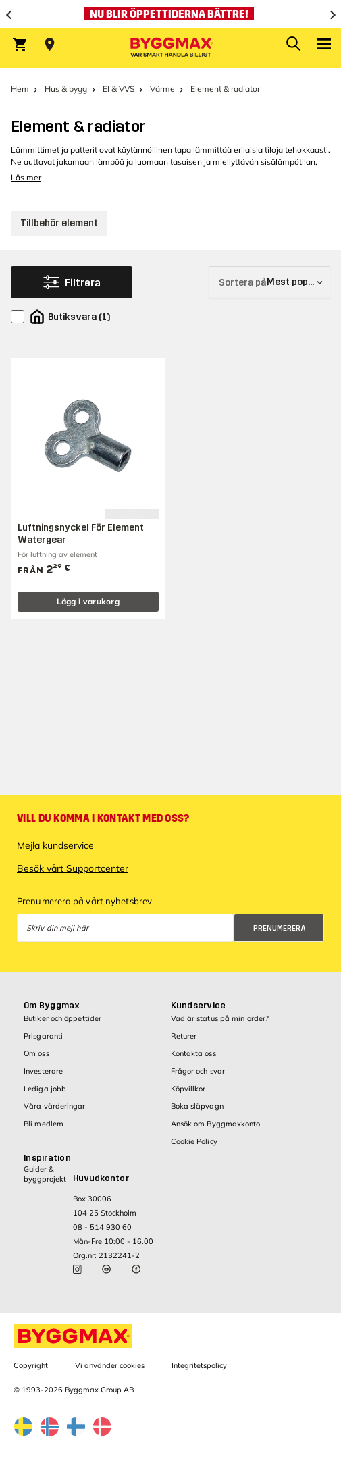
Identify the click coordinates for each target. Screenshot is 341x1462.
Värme (162, 89)
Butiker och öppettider (62, 1018)
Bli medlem (43, 1123)
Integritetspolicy (199, 1365)
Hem (20, 89)
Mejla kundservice (55, 845)
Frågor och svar (198, 1071)
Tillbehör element (59, 223)
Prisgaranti (43, 1036)
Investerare (43, 1071)
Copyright (31, 1365)
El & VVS (118, 89)
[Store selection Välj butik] (50, 44)
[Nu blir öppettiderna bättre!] (170, 14)
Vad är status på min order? (220, 1018)
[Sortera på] (269, 282)
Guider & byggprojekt (45, 1174)
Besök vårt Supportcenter (72, 868)
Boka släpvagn (197, 1106)
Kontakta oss (193, 1053)
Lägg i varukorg (88, 601)
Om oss (36, 1053)
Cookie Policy (194, 1141)
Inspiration (47, 1158)
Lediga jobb (45, 1088)
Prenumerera (279, 928)
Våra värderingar (55, 1106)
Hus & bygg (66, 89)
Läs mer (26, 177)
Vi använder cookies (110, 1365)
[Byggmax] (170, 48)
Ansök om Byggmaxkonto (216, 1123)
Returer (184, 1036)
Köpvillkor (188, 1088)
